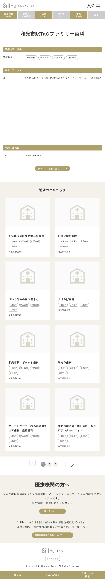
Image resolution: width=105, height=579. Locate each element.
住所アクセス (43, 15)
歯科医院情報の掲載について (48, 535)
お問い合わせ (48, 511)
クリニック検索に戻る (48, 169)
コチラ (69, 503)
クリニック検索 (87, 575)
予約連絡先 (78, 15)
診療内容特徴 (8, 15)
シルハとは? (52, 575)
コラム (17, 575)
